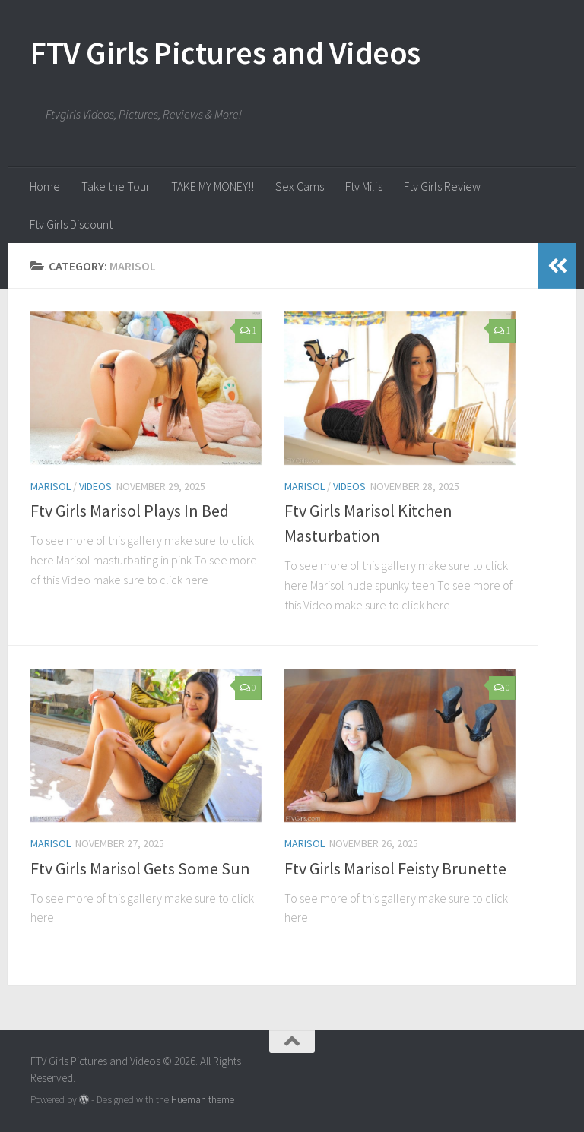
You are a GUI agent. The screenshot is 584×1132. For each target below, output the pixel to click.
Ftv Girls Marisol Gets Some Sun (140, 868)
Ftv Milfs (363, 186)
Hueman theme (202, 1099)
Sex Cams (299, 186)
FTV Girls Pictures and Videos (225, 52)
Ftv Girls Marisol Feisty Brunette (395, 868)
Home (45, 186)
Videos (95, 486)
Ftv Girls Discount (71, 224)
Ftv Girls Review (442, 186)
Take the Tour (115, 186)
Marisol (50, 486)
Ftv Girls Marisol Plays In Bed (129, 510)
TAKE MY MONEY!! (212, 186)
